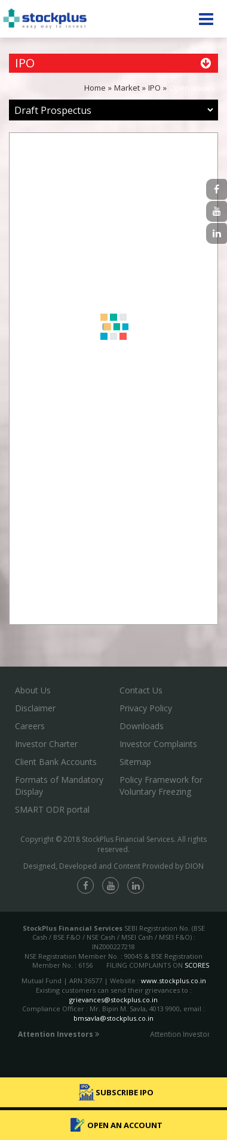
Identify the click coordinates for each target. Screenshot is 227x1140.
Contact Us (140, 690)
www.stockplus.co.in (172, 980)
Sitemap (135, 761)
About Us (33, 690)
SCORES (197, 965)
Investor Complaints (158, 743)
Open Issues (192, 87)
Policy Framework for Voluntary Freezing (161, 785)
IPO (154, 87)
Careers (30, 726)
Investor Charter (46, 743)
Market (127, 87)
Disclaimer (35, 708)
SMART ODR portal (52, 809)
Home (95, 87)
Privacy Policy (145, 708)
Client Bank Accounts (56, 761)
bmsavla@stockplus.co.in (113, 1018)
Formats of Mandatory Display (59, 785)
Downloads (141, 726)
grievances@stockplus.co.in (113, 999)
